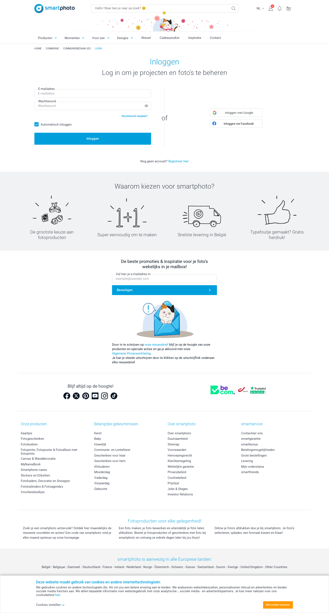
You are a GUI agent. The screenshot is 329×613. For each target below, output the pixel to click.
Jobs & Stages (178, 489)
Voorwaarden (177, 450)
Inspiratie (194, 38)
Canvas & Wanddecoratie (38, 459)
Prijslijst (173, 483)
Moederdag (102, 472)
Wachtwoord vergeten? (135, 116)
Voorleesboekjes (33, 492)
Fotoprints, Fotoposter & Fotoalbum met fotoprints (49, 451)
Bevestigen (124, 290)
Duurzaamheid (178, 439)
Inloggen (92, 138)
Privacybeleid (177, 472)
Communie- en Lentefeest (112, 450)
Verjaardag (101, 483)
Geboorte (100, 489)
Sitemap (173, 444)
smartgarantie (251, 439)
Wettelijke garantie (181, 467)
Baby (97, 439)
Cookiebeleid (177, 478)
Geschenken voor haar (109, 455)
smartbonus (249, 444)
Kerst (98, 433)
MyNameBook (31, 464)
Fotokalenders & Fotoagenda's (42, 486)
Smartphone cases (34, 470)
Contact (215, 38)
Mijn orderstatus (252, 467)
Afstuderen (102, 467)
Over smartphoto (179, 433)
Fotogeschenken (32, 439)
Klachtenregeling (179, 461)
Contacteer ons (252, 433)
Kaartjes (26, 433)
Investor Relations (180, 494)
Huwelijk (100, 444)
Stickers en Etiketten (35, 475)
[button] (236, 113)
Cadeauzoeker (170, 38)
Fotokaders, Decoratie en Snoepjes (45, 481)
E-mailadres (46, 89)
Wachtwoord (47, 101)
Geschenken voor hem (109, 461)
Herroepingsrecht (180, 455)
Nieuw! (146, 38)
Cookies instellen (50, 605)
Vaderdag (100, 478)
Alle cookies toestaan (278, 604)
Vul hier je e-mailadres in (133, 274)
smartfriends (250, 472)
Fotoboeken (29, 444)
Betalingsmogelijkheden (258, 450)
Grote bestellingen (254, 455)
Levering (247, 461)
